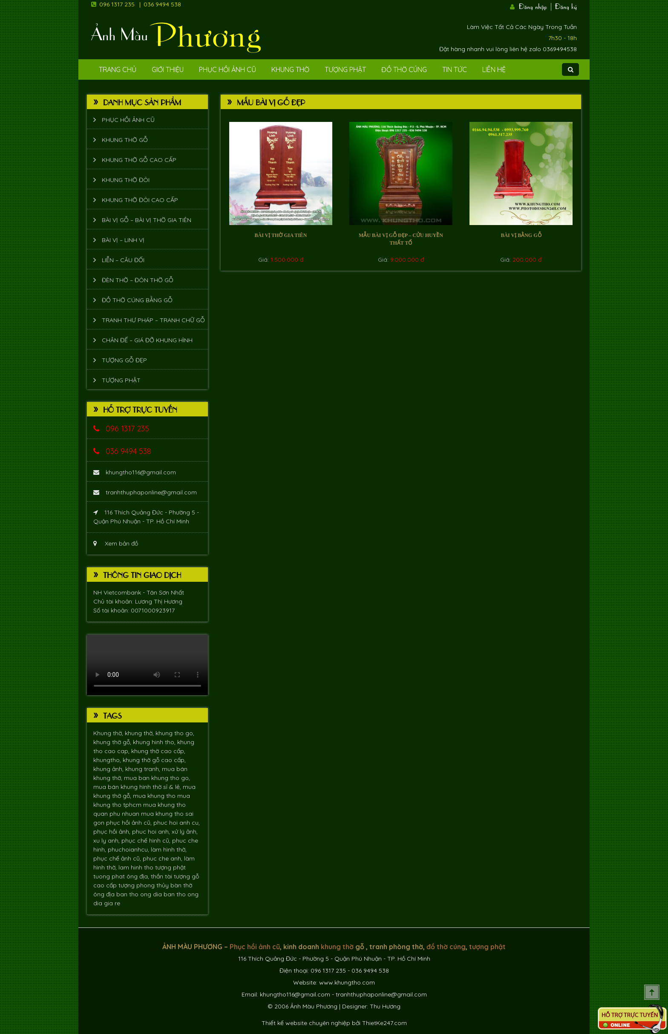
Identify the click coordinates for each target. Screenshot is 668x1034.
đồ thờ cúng (446, 946)
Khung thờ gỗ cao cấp (139, 160)
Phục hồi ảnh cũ (227, 69)
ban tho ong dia (140, 894)
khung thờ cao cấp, (158, 751)
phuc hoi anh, (152, 831)
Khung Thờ (290, 69)
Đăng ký (566, 5)
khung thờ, (140, 733)
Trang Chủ (117, 69)
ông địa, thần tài (150, 876)
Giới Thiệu (168, 69)
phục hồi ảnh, (112, 831)
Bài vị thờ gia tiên (280, 235)
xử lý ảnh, (185, 831)
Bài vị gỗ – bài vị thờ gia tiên (146, 220)
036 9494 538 (162, 4)
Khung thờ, (109, 733)
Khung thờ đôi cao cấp (140, 200)
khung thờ (337, 946)
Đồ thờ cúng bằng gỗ (137, 300)
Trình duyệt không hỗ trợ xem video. (147, 665)
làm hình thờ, (169, 849)
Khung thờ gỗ (125, 140)
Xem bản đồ (115, 543)
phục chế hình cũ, (146, 840)
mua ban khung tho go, (157, 778)
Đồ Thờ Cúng (404, 69)
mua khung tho (155, 796)
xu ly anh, (107, 840)
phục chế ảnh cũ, (118, 858)
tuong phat (110, 876)
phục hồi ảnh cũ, (129, 822)
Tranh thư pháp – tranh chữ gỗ (153, 320)
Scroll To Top (651, 992)
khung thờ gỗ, (113, 742)
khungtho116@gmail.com (134, 472)
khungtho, (108, 760)
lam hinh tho (136, 867)
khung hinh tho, (155, 742)
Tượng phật (345, 69)
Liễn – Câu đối (123, 260)
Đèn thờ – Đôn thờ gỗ (137, 280)
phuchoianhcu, (129, 849)
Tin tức (454, 69)
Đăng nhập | (536, 5)
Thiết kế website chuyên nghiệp (306, 1023)
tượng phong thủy (144, 885)
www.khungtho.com (347, 982)
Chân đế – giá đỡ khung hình (147, 340)
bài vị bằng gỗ (521, 235)
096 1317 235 (117, 4)
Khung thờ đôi (126, 180)
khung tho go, (174, 733)
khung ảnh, (109, 769)
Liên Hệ (494, 69)
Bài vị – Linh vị (123, 240)
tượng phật (170, 867)
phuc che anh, (163, 858)
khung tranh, (143, 769)
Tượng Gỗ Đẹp (124, 360)
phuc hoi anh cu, (176, 822)
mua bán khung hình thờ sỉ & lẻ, (138, 787)
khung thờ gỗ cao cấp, (154, 760)
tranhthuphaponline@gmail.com (145, 492)
